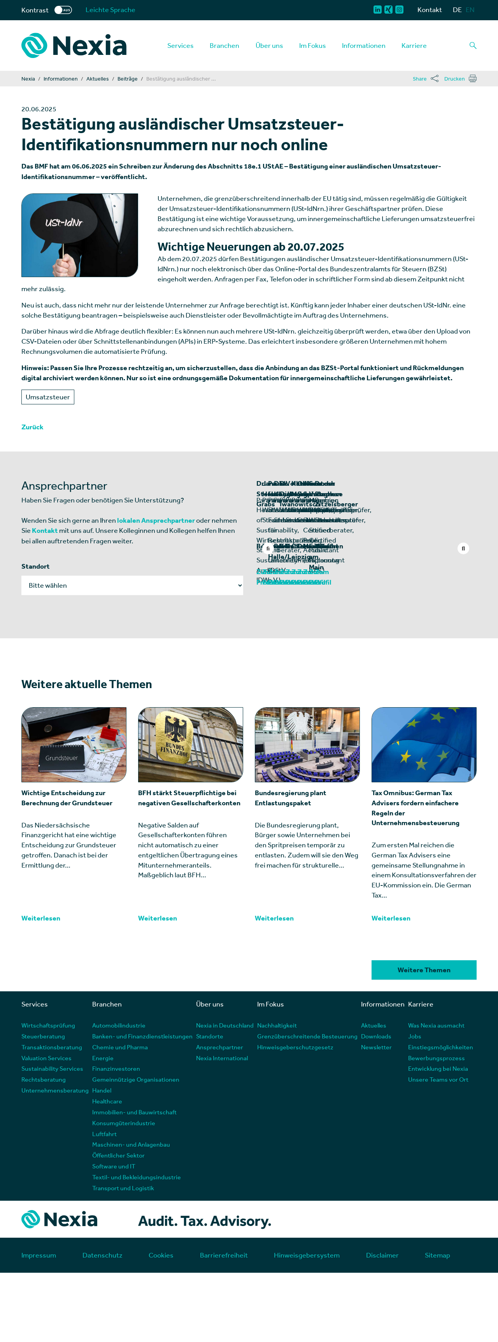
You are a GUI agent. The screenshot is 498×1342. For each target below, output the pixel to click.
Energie (103, 1127)
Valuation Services (46, 1127)
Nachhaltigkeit (277, 1094)
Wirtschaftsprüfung (48, 1094)
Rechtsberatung (43, 1148)
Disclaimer (382, 1324)
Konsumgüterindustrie (123, 1192)
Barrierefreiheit (224, 1324)
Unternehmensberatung (55, 1159)
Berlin (265, 626)
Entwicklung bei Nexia (438, 1138)
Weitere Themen (424, 1039)
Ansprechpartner (219, 1116)
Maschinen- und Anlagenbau (131, 1213)
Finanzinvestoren (116, 1138)
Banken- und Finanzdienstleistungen (142, 1105)
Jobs (414, 1105)
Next (463, 548)
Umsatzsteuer (48, 397)
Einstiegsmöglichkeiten (440, 1116)
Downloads (376, 1105)
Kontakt (429, 9)
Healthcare (107, 1170)
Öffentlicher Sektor (118, 1224)
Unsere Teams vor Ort (438, 1148)
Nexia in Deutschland (225, 1094)
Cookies (161, 1324)
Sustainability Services (52, 1138)
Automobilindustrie (119, 1094)
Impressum (38, 1324)
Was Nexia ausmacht (436, 1094)
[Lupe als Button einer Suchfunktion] (473, 45)
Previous (268, 548)
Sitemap (437, 1324)
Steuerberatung (43, 1105)
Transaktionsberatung (51, 1116)
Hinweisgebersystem (307, 1324)
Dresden (382, 626)
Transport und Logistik (123, 1257)
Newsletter (376, 1116)
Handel (101, 1159)
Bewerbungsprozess (436, 1127)
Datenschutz (102, 1324)
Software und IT (113, 1235)
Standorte (209, 1105)
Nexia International (222, 1127)
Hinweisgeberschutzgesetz (295, 1116)
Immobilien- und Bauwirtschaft (134, 1181)
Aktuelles (373, 1094)
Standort (35, 566)
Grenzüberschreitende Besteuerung (307, 1105)
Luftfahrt (104, 1203)
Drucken (454, 79)
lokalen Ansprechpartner (156, 520)
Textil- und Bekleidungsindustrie (136, 1246)
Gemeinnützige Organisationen (135, 1148)
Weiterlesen (40, 987)
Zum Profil (272, 652)
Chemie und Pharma (120, 1116)
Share (420, 79)
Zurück (32, 427)
